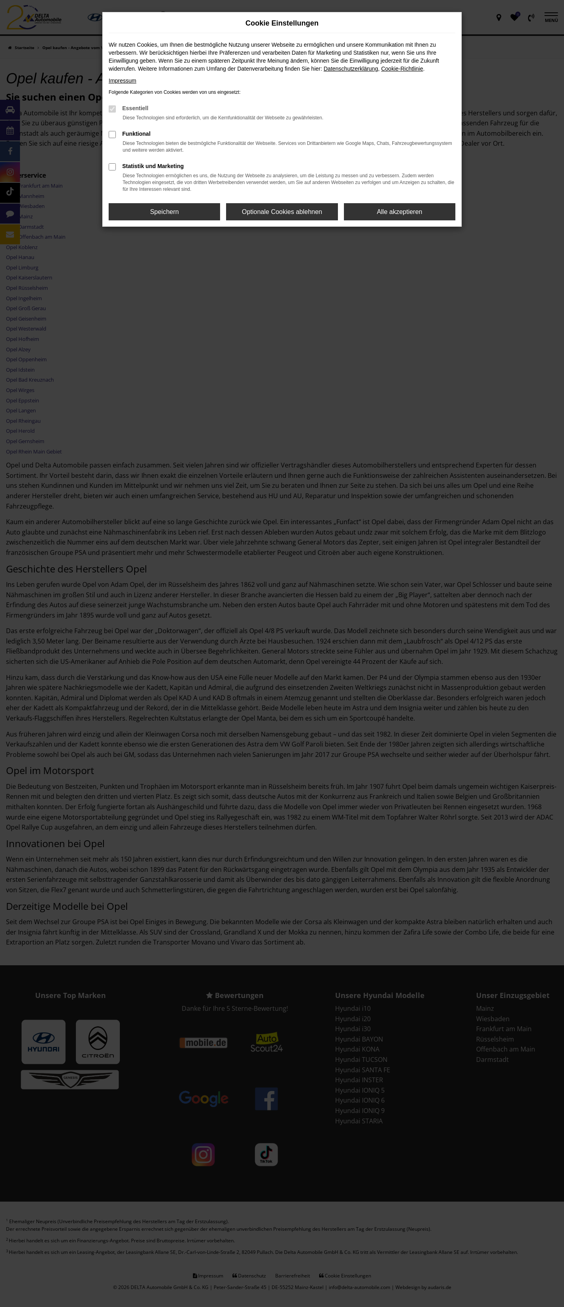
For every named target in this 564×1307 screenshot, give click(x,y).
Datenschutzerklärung (351, 68)
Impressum (122, 80)
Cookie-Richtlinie (402, 68)
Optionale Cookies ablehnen (282, 211)
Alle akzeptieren (399, 211)
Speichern (164, 211)
